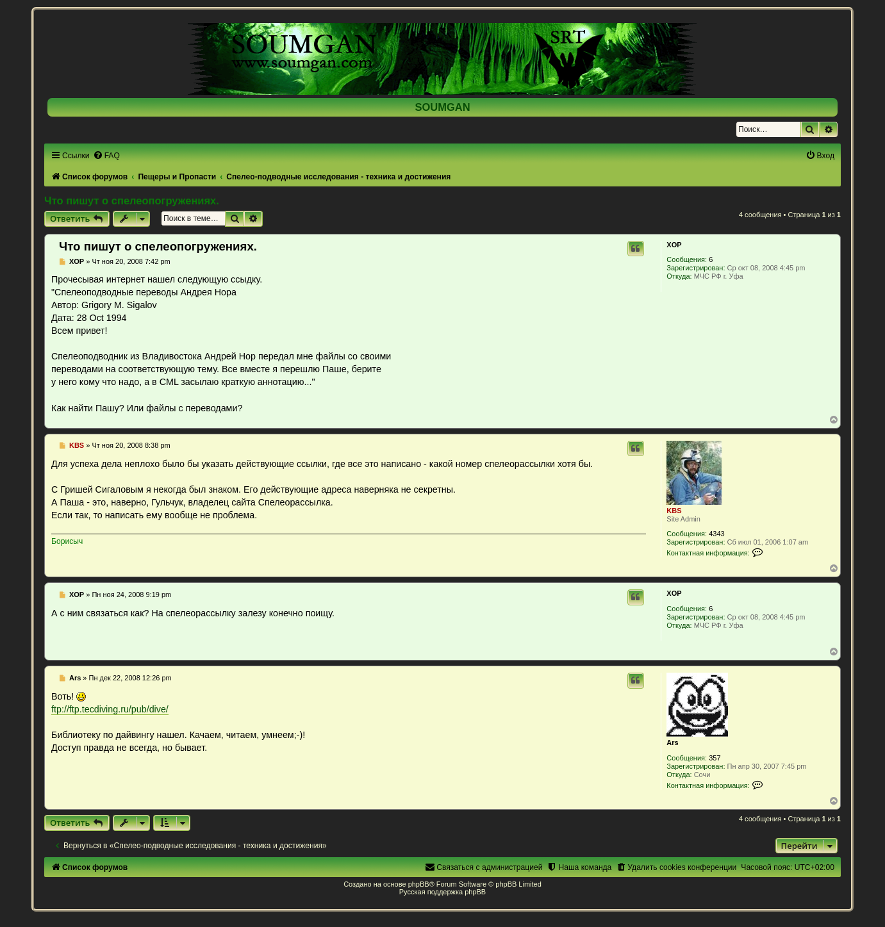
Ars (672, 742)
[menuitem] (106, 155)
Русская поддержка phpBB (442, 892)
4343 (716, 533)
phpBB (418, 884)
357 (714, 758)
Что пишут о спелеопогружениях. (131, 200)
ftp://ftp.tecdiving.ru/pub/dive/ (110, 709)
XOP (673, 245)
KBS (673, 510)
